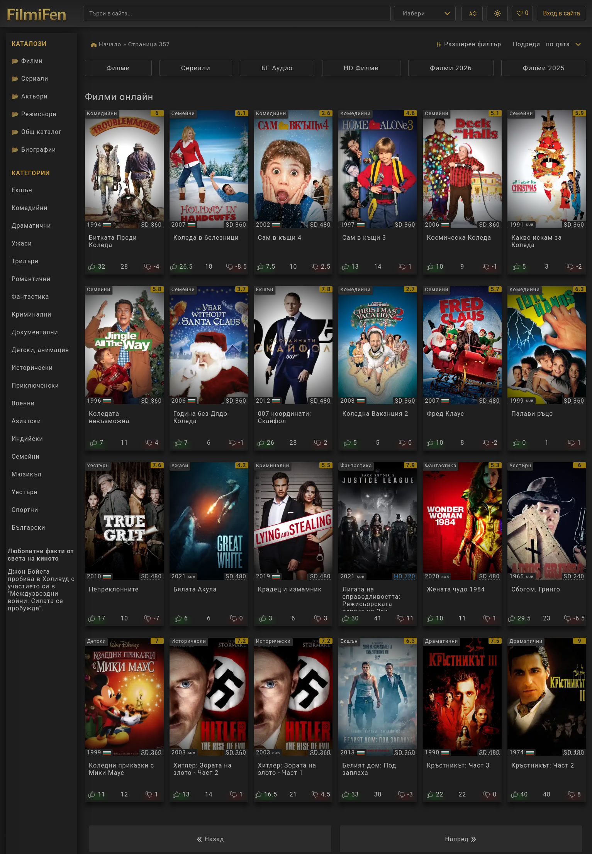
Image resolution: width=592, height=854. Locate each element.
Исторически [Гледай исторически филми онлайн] (32, 367)
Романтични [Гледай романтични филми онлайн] (31, 279)
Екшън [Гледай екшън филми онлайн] (22, 190)
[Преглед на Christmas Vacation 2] (377, 368)
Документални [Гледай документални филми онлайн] (35, 332)
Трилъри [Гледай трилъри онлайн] (25, 263)
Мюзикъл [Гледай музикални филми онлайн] (27, 474)
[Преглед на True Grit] (124, 544)
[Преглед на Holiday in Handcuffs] (209, 192)
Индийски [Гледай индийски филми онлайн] (27, 438)
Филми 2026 (451, 68)
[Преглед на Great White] (209, 544)
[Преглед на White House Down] (377, 720)
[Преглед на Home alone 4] (293, 192)
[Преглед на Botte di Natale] (124, 192)
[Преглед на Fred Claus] (462, 368)
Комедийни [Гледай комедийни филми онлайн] (29, 208)
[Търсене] (237, 13)
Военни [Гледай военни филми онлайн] (23, 403)
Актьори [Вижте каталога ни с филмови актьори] (29, 96)
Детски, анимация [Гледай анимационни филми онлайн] (40, 350)
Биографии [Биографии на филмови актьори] (34, 149)
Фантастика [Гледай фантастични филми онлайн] (30, 296)
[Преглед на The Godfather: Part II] (546, 720)
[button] (472, 13)
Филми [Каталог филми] (27, 60)
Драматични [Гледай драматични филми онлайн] (31, 225)
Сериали (195, 68)
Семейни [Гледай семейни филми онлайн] (26, 456)
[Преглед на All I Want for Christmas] (546, 192)
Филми (118, 68)
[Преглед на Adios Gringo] (546, 544)
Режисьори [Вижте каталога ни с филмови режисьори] (34, 114)
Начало (110, 44)
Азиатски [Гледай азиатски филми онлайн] (26, 421)
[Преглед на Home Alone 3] (377, 192)
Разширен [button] (468, 44)
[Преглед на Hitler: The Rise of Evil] (209, 720)
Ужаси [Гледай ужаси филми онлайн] (22, 243)
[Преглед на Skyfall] (293, 368)
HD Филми (361, 68)
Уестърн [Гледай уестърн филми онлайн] (25, 492)
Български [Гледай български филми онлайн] (28, 527)
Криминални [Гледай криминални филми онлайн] (31, 314)
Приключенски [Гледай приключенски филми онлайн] (35, 385)
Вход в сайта (561, 13)
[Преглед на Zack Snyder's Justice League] (377, 544)
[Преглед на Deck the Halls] (462, 192)
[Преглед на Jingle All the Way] (124, 368)
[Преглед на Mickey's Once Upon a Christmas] (124, 720)
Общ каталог (36, 132)
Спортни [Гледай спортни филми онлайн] (25, 509)
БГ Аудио (277, 68)
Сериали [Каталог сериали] (30, 78)
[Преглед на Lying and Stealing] (293, 544)
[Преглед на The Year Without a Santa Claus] (209, 368)
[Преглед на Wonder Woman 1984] (462, 544)
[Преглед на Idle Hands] (546, 368)
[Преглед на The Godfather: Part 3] (462, 720)
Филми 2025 (544, 68)
